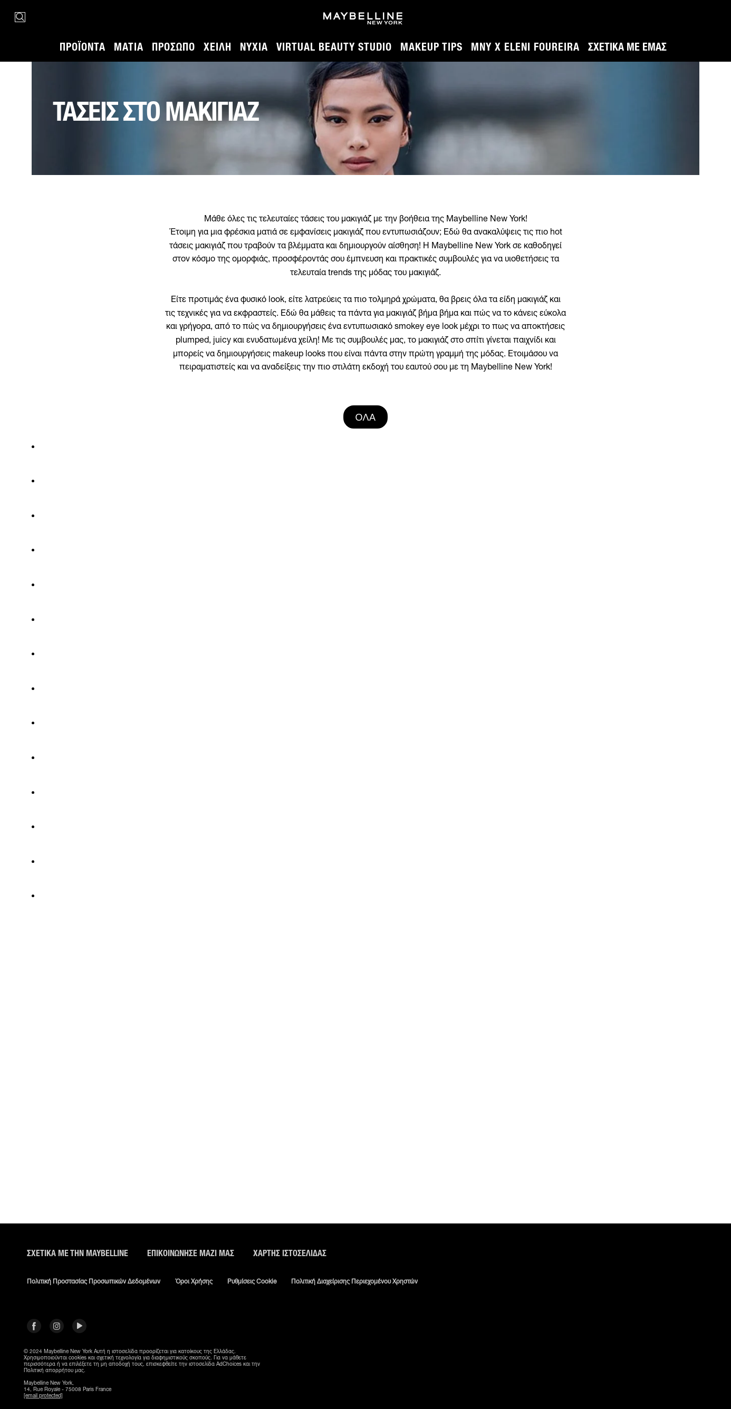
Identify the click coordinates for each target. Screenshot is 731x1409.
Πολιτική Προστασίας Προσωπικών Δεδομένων (93, 1281)
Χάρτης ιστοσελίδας (289, 1253)
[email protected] (43, 1395)
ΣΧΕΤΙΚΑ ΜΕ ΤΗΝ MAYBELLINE (77, 1253)
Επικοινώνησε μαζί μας (190, 1253)
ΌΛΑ (365, 417)
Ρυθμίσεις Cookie (251, 1281)
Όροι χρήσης (194, 1281)
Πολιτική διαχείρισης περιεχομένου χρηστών (354, 1281)
